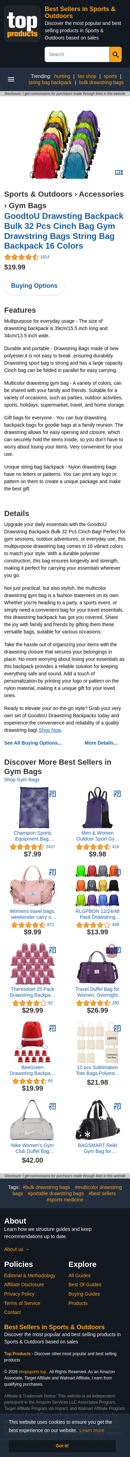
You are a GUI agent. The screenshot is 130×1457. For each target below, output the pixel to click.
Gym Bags (27, 205)
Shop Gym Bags (22, 779)
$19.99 (14, 267)
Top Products (18, 1353)
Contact (12, 1312)
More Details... (101, 743)
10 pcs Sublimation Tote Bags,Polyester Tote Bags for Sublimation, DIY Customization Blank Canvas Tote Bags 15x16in (97, 1070)
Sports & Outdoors (38, 194)
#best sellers (102, 1193)
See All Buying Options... (33, 743)
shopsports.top (32, 1371)
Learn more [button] (92, 1430)
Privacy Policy (19, 1294)
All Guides (80, 1275)
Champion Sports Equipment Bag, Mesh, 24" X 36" (32, 836)
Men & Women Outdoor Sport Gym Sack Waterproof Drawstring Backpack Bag (98, 836)
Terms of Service (22, 1303)
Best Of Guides (85, 1284)
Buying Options (34, 285)
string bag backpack (50, 82)
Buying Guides (84, 1294)
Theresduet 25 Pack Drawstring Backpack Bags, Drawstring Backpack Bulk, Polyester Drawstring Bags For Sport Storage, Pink (32, 992)
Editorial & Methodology (29, 1275)
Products (78, 1303)
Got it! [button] (62, 1445)
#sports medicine (65, 1199)
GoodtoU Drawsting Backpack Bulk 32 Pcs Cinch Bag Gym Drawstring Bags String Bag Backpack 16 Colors (63, 230)
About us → (16, 1249)
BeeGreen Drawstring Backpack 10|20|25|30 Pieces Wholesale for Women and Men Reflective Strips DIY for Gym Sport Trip (32, 1070)
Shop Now (50, 730)
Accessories (101, 194)
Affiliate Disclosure (24, 1284)
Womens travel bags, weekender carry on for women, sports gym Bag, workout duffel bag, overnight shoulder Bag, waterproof (32, 914)
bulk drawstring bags (101, 82)
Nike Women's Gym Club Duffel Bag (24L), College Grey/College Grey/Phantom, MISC (32, 1148)
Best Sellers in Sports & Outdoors (54, 1327)
